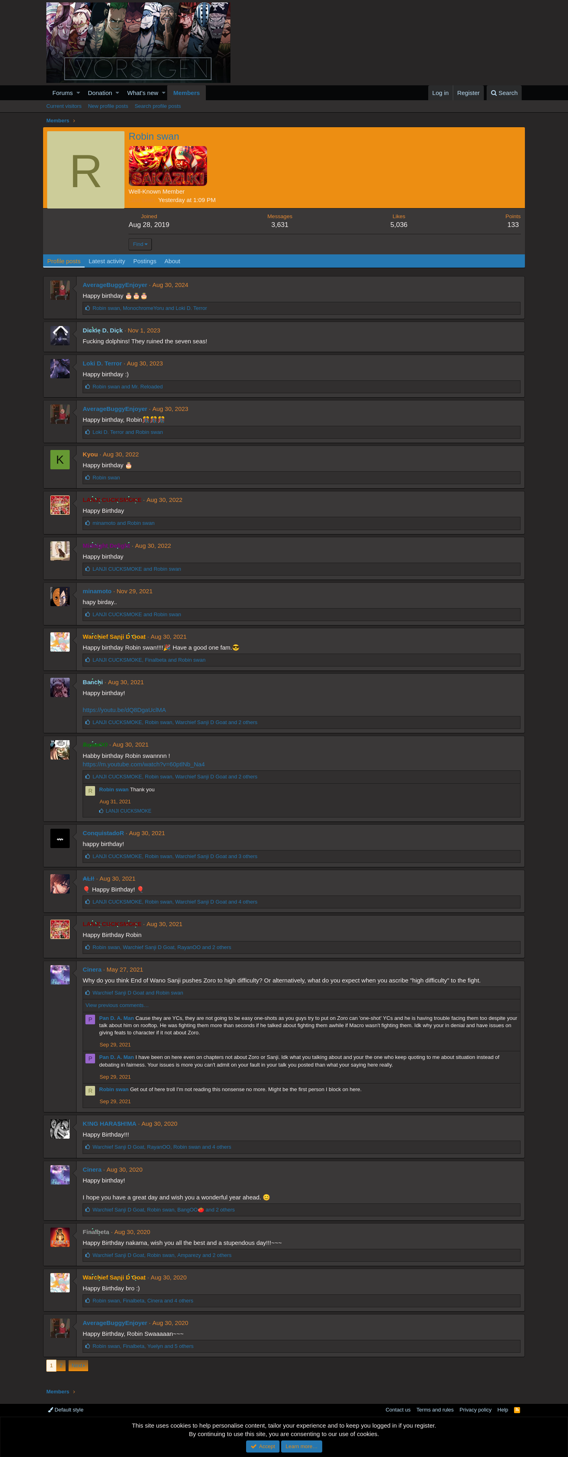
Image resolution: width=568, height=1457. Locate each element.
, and (152, 308)
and (130, 387)
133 (509, 225)
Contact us (398, 1410)
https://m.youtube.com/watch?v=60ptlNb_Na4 (147, 764)
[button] (78, 92)
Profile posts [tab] (67, 261)
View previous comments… (120, 1005)
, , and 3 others (177, 856)
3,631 (281, 225)
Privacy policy (475, 1410)
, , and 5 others (146, 1346)
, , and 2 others (177, 722)
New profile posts (108, 106)
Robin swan (117, 789)
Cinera (95, 969)
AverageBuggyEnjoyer (118, 284)
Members (186, 92)
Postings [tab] (148, 261)
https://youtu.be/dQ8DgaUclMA (127, 709)
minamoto (100, 591)
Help (503, 1410)
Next (77, 1365)
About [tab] (176, 261)
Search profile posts (158, 106)
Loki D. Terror (105, 363)
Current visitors (63, 106)
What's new (142, 92)
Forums (62, 92)
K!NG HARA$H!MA (112, 1123)
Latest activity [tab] (110, 261)
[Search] (504, 92)
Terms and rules (435, 1410)
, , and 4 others (177, 902)
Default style (65, 1410)
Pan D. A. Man (119, 1018)
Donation (100, 92)
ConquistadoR (106, 833)
